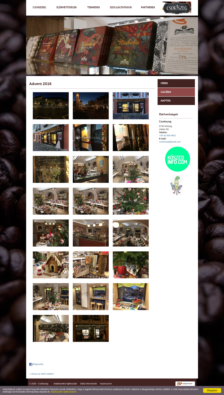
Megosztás (36, 364)
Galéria (166, 91)
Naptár (165, 100)
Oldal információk (88, 383)
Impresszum (106, 383)
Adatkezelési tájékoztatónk (63, 391)
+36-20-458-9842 (167, 135)
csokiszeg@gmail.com (170, 141)
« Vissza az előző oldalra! (41, 374)
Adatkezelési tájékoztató (65, 383)
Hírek (164, 83)
